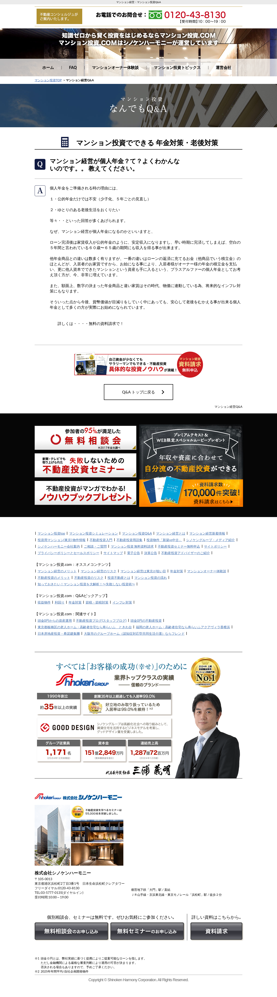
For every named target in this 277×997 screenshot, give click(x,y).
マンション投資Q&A (137, 533)
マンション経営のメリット (57, 571)
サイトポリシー (215, 546)
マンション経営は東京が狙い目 (143, 571)
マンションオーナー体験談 (115, 67)
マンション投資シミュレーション (93, 533)
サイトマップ (113, 553)
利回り (59, 602)
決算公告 (150, 553)
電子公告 (133, 553)
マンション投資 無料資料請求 (132, 546)
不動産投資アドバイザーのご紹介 (185, 553)
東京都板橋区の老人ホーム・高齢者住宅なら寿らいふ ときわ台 (85, 627)
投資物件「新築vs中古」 (164, 540)
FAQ (73, 67)
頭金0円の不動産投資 (146, 620)
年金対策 (176, 571)
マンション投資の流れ (150, 577)
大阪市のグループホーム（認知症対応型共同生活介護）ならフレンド (134, 633)
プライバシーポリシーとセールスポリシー (68, 553)
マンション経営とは (170, 533)
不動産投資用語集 (129, 540)
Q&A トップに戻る (138, 392)
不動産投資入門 (101, 540)
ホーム (48, 67)
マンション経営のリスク (98, 571)
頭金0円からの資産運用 (55, 620)
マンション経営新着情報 (207, 533)
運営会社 (223, 67)
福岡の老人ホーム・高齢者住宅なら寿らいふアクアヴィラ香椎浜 (183, 627)
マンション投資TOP (48, 80)
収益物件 (44, 602)
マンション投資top (51, 533)
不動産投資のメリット (54, 577)
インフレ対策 (122, 602)
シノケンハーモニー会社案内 (59, 546)
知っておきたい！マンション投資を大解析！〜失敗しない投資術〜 (86, 584)
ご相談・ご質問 (95, 546)
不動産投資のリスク (88, 577)
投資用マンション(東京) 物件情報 (62, 540)
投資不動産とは (119, 577)
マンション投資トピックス (177, 67)
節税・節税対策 (97, 602)
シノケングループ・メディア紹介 (210, 540)
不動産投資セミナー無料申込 (179, 546)
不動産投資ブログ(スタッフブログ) (101, 620)
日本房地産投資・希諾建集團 (59, 633)
